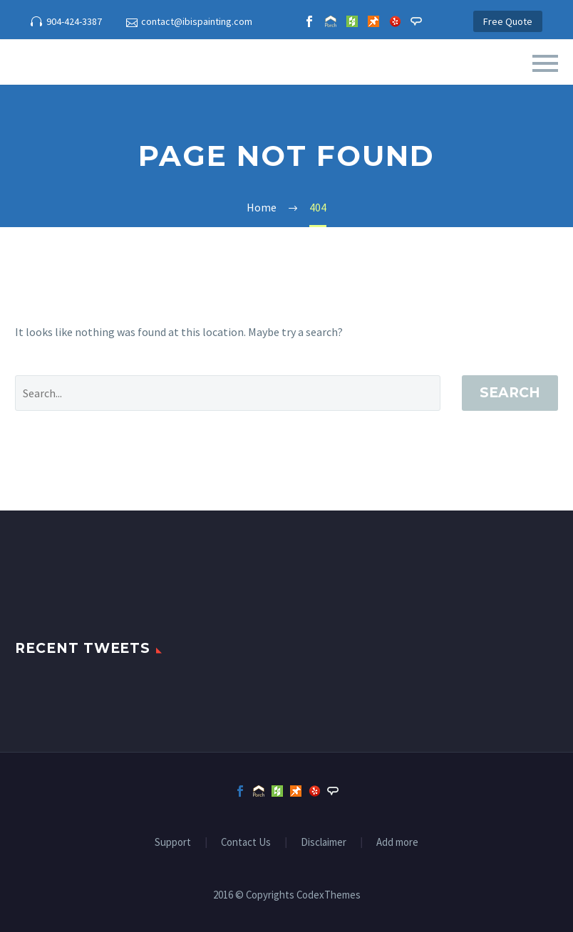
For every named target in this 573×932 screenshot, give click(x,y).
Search (510, 392)
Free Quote (507, 21)
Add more (397, 842)
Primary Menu (545, 63)
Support (173, 842)
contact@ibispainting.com (196, 21)
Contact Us (246, 842)
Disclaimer (323, 842)
